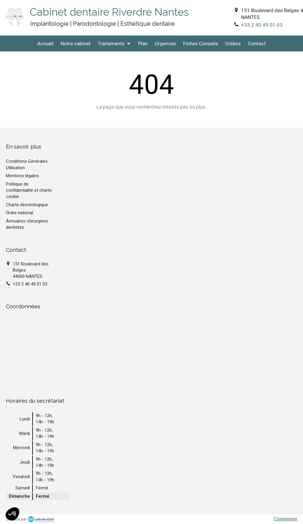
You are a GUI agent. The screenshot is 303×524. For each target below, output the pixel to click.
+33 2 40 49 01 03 (262, 25)
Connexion (285, 519)
